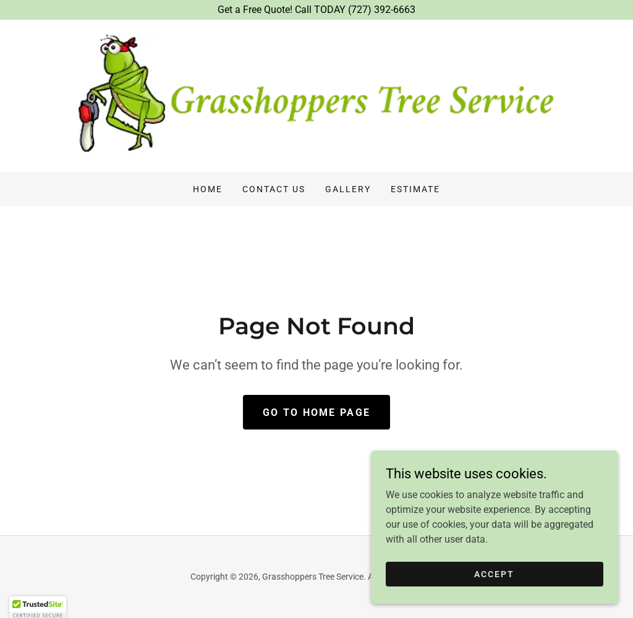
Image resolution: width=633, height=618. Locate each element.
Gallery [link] (348, 189)
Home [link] (208, 189)
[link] (316, 95)
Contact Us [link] (273, 189)
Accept (494, 582)
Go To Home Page (316, 412)
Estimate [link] (415, 189)
